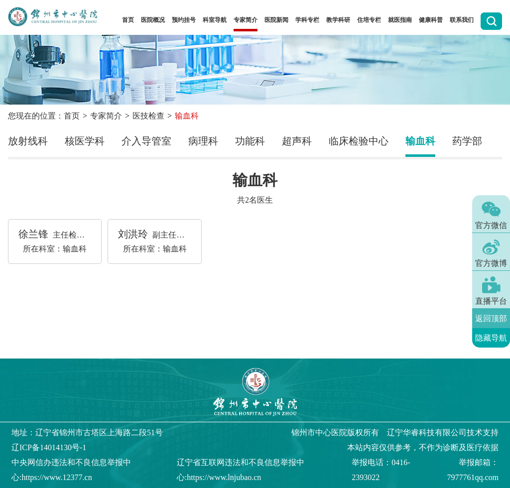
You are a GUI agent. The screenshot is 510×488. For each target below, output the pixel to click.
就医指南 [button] (400, 19)
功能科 (250, 140)
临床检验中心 (358, 140)
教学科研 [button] (338, 19)
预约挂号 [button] (184, 19)
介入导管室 (146, 140)
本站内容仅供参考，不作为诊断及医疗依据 (423, 447)
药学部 (467, 140)
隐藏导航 (491, 338)
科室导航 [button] (215, 19)
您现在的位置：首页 (44, 116)
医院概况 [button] (153, 19)
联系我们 (462, 19)
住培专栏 (369, 19)
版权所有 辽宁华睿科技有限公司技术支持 (395, 432)
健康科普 (431, 19)
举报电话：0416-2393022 (381, 470)
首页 (128, 19)
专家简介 (106, 116)
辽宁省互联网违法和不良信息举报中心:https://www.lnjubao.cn (240, 470)
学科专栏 (307, 19)
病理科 (203, 140)
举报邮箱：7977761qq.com (473, 470)
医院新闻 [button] (276, 19)
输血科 (420, 140)
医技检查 (148, 116)
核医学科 (85, 140)
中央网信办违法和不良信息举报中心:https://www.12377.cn (71, 470)
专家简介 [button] (245, 19)
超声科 (297, 140)
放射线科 (28, 140)
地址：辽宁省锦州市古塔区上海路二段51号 (87, 432)
